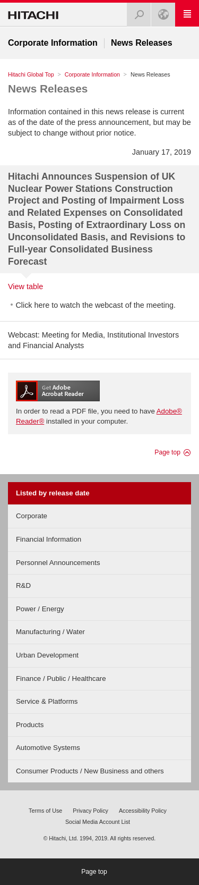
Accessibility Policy (143, 810)
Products (30, 725)
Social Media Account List (97, 822)
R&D (23, 585)
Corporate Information (92, 74)
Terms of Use (45, 810)
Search (136, 11)
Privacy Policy (90, 810)
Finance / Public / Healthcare (61, 678)
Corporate (31, 516)
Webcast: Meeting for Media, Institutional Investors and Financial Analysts (93, 340)
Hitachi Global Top (31, 74)
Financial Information (48, 539)
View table (25, 286)
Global (160, 11)
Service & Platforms (46, 701)
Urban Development (47, 655)
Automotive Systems (48, 748)
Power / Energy (40, 609)
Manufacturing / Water (50, 632)
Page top (167, 452)
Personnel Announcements (58, 563)
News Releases (48, 88)
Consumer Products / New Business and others (90, 771)
